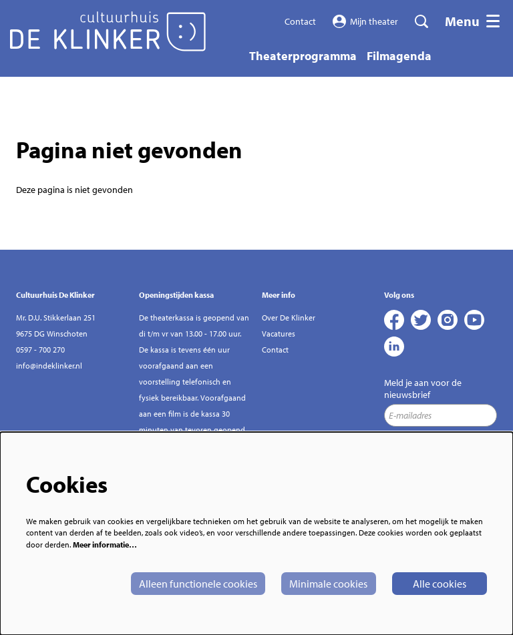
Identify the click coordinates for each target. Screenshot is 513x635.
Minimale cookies (328, 583)
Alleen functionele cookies (198, 583)
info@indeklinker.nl (49, 366)
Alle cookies (439, 583)
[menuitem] (303, 55)
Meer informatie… (105, 545)
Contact (300, 21)
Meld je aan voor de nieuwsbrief (423, 389)
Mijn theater (366, 21)
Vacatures (278, 334)
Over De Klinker (288, 317)
